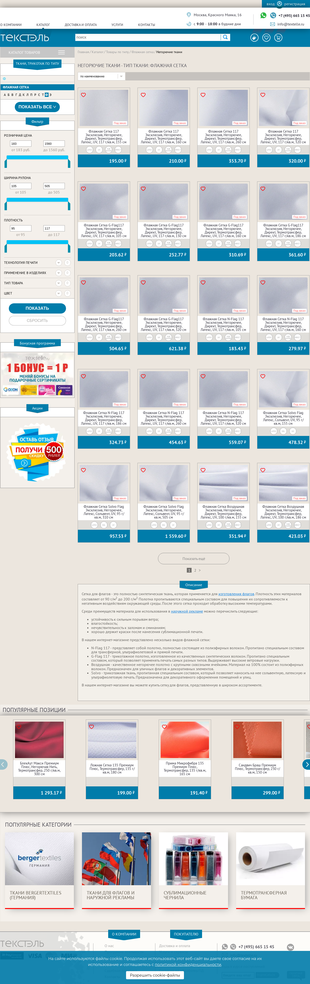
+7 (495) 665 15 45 (294, 15)
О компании (11, 25)
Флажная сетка (16, 87)
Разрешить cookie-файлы (155, 975)
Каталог (43, 25)
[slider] (6, 164)
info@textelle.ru (290, 24)
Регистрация (294, 4)
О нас (109, 945)
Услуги (117, 25)
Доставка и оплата (81, 25)
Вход (271, 4)
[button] (309, 764)
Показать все (37, 107)
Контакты (146, 25)
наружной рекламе (187, 611)
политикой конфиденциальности (188, 964)
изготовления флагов (236, 593)
